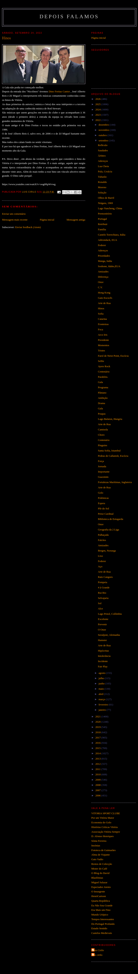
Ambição (103, 397)
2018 (98, 732)
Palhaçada (103, 534)
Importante (103, 471)
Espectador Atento (101, 887)
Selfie (101, 361)
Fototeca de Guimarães (103, 850)
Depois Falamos (69, 16)
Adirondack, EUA (107, 239)
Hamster (102, 640)
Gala (100, 382)
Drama (101, 403)
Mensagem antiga (76, 219)
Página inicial (47, 219)
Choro (101, 434)
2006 (98, 795)
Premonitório (105, 213)
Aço (100, 566)
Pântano (102, 392)
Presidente (103, 339)
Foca (100, 329)
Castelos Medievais (101, 933)
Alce (100, 608)
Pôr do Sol (103, 508)
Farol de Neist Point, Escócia (113, 355)
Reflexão (102, 145)
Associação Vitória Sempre (105, 831)
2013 (98, 758)
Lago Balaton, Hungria (110, 418)
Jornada (102, 466)
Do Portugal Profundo (103, 923)
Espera (101, 503)
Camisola (103, 429)
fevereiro (104, 704)
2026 (98, 98)
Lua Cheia (103, 166)
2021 (98, 716)
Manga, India (105, 260)
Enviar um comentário (14, 213)
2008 (98, 784)
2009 (98, 779)
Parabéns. (103, 376)
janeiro (103, 709)
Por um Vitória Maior (102, 817)
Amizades (103, 271)
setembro (104, 140)
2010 (98, 774)
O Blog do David (100, 873)
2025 (98, 104)
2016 (98, 742)
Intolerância (104, 655)
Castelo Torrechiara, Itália (111, 234)
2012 (98, 763)
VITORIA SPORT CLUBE (105, 813)
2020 (98, 721)
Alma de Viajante (100, 854)
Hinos (101, 308)
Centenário (103, 371)
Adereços (103, 160)
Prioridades (104, 255)
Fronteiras (103, 324)
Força (101, 461)
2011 (98, 769)
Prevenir (102, 624)
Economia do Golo (101, 822)
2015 (98, 748)
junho (102, 683)
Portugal (102, 218)
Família (102, 229)
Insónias (95, 845)
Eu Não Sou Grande (101, 905)
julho (102, 678)
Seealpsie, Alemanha (109, 634)
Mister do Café (99, 868)
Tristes (101, 350)
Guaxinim (103, 476)
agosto (102, 672)
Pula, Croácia (105, 171)
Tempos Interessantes (102, 919)
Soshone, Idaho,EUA (109, 266)
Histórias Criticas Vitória (104, 827)
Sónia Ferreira (98, 840)
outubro (103, 135)
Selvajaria (103, 598)
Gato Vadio (97, 859)
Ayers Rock (104, 366)
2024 (98, 109)
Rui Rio (102, 592)
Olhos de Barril (106, 197)
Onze (100, 282)
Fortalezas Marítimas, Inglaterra (115, 482)
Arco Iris (102, 334)
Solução (102, 192)
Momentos (103, 345)
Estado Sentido (99, 928)
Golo (100, 492)
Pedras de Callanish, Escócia (113, 455)
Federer (102, 245)
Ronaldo (102, 181)
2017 (98, 737)
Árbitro (102, 155)
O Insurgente (98, 891)
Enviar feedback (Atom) (28, 227)
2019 (98, 727)
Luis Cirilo (98, 950)
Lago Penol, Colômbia (110, 613)
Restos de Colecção (101, 863)
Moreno (102, 187)
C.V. (100, 287)
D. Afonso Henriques (102, 836)
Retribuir (102, 224)
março (102, 699)
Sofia (100, 313)
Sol (99, 603)
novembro (104, 129)
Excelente (103, 619)
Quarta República (100, 900)
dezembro (104, 124)
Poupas (102, 413)
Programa (103, 387)
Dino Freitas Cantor (59, 91)
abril (101, 694)
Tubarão (102, 176)
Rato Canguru (105, 576)
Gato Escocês (105, 297)
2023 (98, 114)
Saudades (103, 150)
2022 (98, 120)
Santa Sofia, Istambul (109, 450)
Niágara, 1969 (105, 203)
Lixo (100, 555)
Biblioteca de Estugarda (110, 519)
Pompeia (102, 582)
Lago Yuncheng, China (110, 208)
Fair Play (102, 666)
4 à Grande (103, 587)
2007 (98, 790)
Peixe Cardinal (105, 513)
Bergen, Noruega (107, 550)
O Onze (102, 629)
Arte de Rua (104, 303)
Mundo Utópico (99, 914)
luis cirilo (97, 954)
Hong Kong (104, 292)
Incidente (103, 661)
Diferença (103, 276)
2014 (98, 753)
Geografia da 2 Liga (108, 529)
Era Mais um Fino (100, 909)
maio (102, 688)
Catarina (102, 318)
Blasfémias (97, 877)
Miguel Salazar (99, 882)
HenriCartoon (98, 896)
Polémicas (103, 497)
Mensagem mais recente (15, 219)
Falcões (102, 540)
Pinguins (102, 445)
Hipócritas (103, 650)
